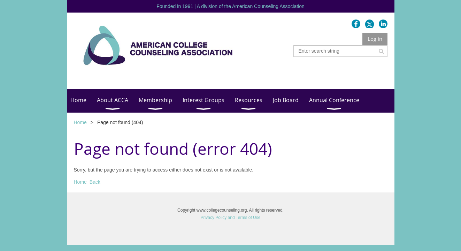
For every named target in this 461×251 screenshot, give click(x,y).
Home (80, 122)
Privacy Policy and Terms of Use (231, 217)
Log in (375, 38)
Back (95, 182)
